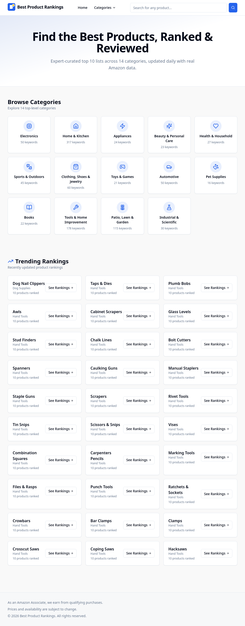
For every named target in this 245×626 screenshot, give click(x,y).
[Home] (35, 7)
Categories (105, 7)
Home (82, 7)
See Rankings (60, 287)
